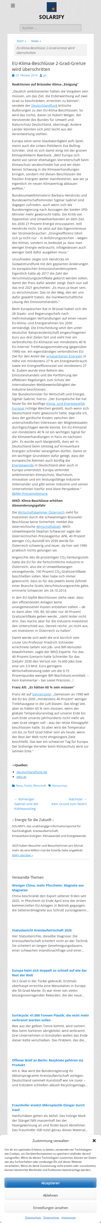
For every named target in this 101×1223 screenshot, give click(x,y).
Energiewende (23, 465)
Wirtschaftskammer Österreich (41, 512)
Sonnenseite (41, 694)
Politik (28, 786)
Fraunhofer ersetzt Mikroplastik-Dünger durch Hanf (48, 1107)
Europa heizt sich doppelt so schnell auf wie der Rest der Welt (49, 972)
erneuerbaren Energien (64, 356)
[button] (94, 1140)
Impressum (69, 1217)
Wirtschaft (39, 786)
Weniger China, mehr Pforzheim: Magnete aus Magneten (48, 887)
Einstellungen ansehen (50, 1207)
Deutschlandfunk (44, 105)
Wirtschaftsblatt (48, 526)
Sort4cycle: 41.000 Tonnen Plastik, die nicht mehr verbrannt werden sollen (50, 1017)
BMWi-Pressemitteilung (30, 493)
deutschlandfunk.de (32, 772)
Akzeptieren (50, 1183)
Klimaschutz (59, 786)
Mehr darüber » (22, 855)
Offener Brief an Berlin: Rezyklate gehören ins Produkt (47, 1062)
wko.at (21, 777)
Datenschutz (33, 1217)
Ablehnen (50, 1195)
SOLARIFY (51, 17)
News (36, 41)
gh (45, 75)
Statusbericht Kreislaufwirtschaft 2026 (42, 930)
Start (21, 41)
